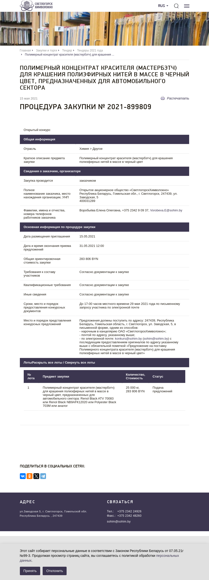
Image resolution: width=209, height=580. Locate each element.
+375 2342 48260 (129, 515)
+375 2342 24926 (129, 511)
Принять (30, 571)
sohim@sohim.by (156, 338)
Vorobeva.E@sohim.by (166, 210)
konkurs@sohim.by (128, 338)
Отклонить (54, 571)
